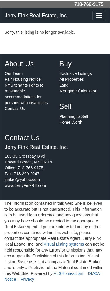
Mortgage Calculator (78, 91)
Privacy (27, 279)
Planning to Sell (74, 116)
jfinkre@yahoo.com (22, 179)
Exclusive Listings (76, 73)
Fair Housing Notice (23, 79)
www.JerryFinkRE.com (25, 185)
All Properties (72, 79)
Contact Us (15, 108)
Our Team (14, 73)
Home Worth (71, 122)
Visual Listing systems (64, 244)
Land (64, 85)
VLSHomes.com (68, 273)
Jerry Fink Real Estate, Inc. (36, 15)
